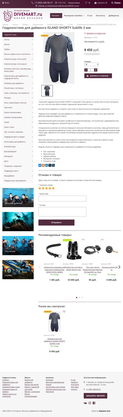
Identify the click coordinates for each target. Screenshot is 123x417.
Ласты (6, 39)
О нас (89, 15)
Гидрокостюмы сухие (11, 387)
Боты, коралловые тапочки (15, 103)
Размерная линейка (73, 15)
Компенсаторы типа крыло (15, 64)
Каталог (55, 15)
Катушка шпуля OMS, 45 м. (112, 268)
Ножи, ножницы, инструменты (16, 93)
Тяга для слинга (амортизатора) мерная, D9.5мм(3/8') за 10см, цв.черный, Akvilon (93, 271)
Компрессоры (10, 146)
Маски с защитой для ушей (32, 388)
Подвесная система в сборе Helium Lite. (74, 268)
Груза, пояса (9, 127)
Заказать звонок (74, 3)
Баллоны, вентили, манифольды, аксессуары (17, 70)
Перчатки (8, 107)
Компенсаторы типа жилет (15, 59)
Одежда (5, 380)
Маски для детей (32, 384)
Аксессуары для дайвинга (14, 142)
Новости (74, 382)
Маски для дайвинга (29, 381)
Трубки (7, 49)
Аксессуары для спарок (55, 387)
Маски (6, 44)
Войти (7, 3)
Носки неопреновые (12, 112)
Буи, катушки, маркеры (13, 132)
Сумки (6, 122)
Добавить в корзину (97, 76)
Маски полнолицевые (31, 395)
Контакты (100, 15)
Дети (6, 161)
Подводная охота (11, 171)
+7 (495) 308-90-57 (93, 389)
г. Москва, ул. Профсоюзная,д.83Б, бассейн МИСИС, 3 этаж (58, 6)
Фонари (7, 98)
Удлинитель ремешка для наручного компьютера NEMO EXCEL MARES (54, 269)
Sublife (101, 41)
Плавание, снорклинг (13, 166)
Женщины (8, 156)
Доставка (75, 387)
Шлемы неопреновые (13, 117)
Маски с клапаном (32, 391)
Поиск (117, 2)
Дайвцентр (114, 15)
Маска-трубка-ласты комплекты (17, 54)
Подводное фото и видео (14, 137)
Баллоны (49, 380)
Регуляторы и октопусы (14, 88)
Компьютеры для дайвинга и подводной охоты (16, 77)
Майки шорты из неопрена (9, 395)
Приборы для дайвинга (14, 83)
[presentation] (39, 266)
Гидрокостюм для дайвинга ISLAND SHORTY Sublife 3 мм (54, 341)
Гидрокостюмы (10, 34)
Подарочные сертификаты (15, 180)
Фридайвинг (9, 176)
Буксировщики (10, 151)
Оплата (74, 389)
